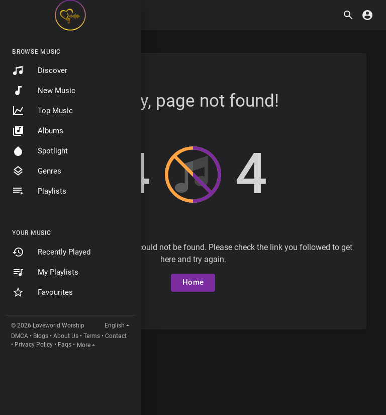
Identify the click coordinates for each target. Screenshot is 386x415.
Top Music (42, 111)
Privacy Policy (34, 344)
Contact (116, 336)
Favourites (42, 292)
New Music (43, 91)
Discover (39, 70)
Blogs (40, 336)
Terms (91, 336)
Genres (36, 171)
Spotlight (40, 151)
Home (193, 282)
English (115, 325)
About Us (65, 336)
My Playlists (45, 272)
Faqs (64, 344)
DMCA (19, 336)
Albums (37, 131)
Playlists (39, 191)
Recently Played (51, 252)
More (83, 345)
